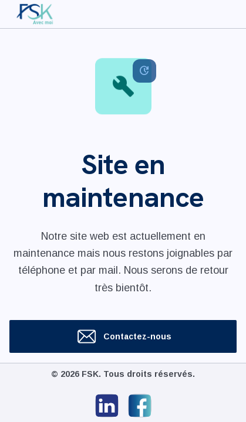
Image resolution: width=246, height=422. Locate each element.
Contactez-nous (123, 336)
